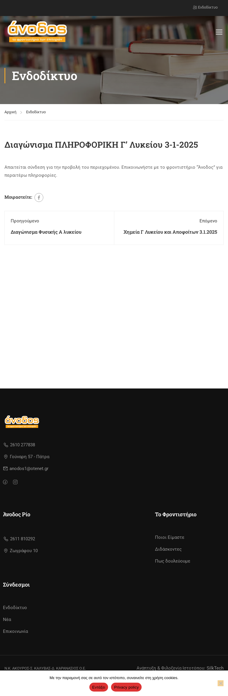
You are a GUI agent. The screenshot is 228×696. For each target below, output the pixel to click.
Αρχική (10, 112)
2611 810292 (19, 538)
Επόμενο (208, 221)
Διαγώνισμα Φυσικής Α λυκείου (46, 232)
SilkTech (215, 668)
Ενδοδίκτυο (205, 7)
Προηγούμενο (25, 221)
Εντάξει (98, 687)
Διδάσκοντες (168, 549)
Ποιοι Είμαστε (169, 537)
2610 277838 (19, 444)
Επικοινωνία (15, 631)
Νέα (7, 619)
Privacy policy (126, 687)
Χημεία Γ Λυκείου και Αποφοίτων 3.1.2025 (170, 232)
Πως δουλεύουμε (172, 561)
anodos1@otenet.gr (25, 468)
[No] (221, 683)
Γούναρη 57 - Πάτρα (26, 456)
